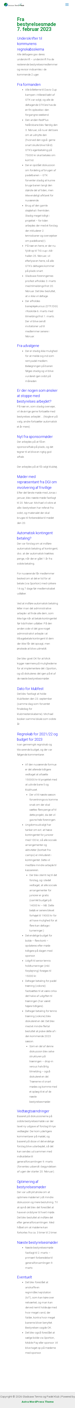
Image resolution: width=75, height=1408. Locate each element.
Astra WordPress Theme (38, 1401)
